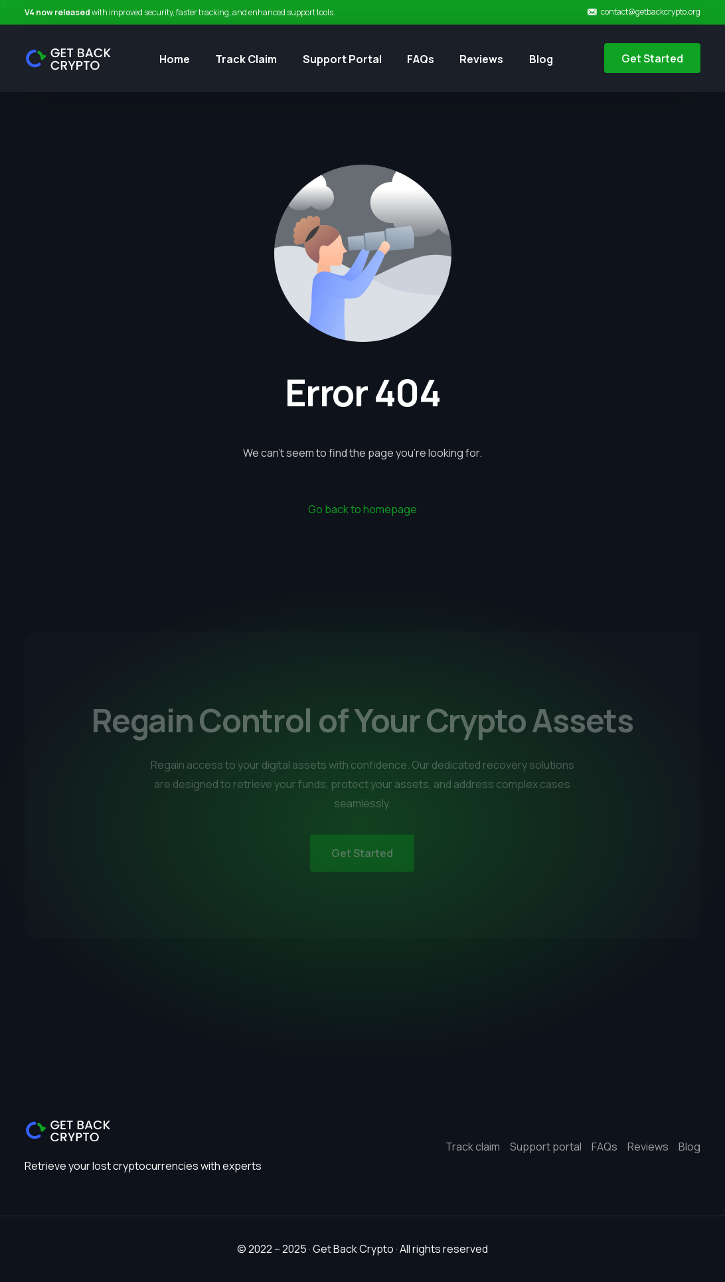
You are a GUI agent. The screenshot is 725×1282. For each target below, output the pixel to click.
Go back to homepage (362, 509)
